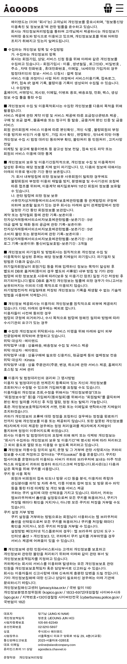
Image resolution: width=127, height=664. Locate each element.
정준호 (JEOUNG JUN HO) (56, 618)
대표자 (8, 613)
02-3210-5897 (47, 626)
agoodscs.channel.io (52, 649)
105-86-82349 (48, 622)
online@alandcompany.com (57, 644)
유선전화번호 (12, 626)
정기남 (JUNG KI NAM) (53, 613)
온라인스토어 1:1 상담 (18, 649)
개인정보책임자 (14, 618)
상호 (7, 631)
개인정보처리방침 (31, 657)
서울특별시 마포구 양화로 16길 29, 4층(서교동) (69, 635)
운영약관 (9, 657)
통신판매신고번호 (15, 640)
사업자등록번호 (14, 622)
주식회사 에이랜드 (50, 631)
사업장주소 (11, 635)
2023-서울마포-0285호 (53, 640)
